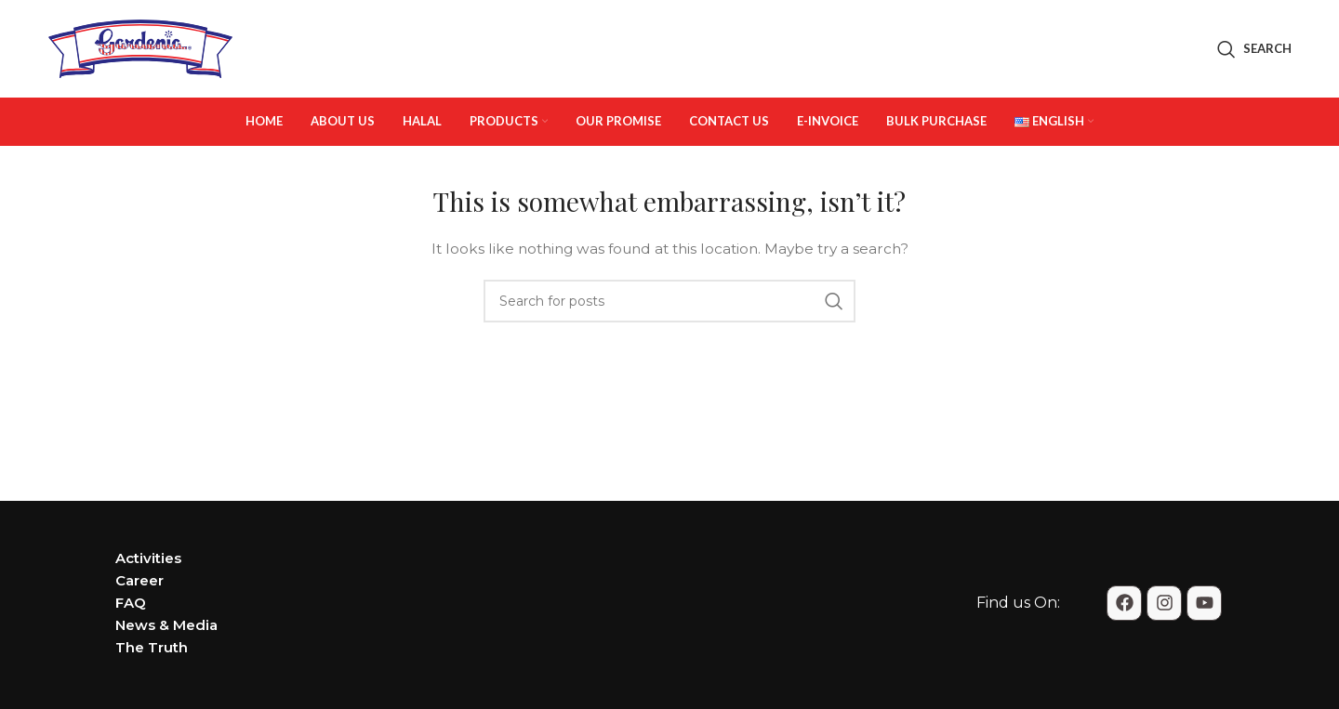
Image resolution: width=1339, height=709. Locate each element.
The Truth (151, 647)
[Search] (1254, 49)
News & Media (166, 625)
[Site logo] (140, 47)
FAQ (130, 602)
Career (139, 580)
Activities (148, 558)
